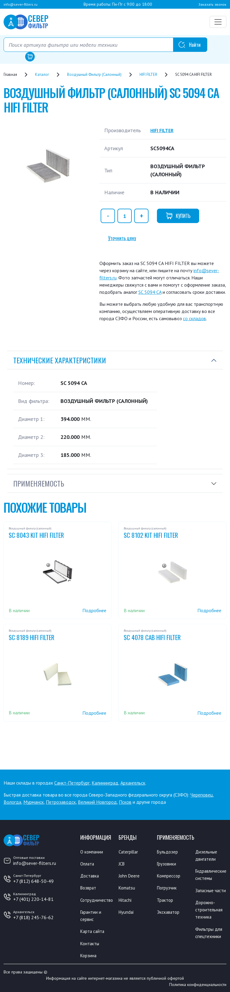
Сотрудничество (97, 900)
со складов (194, 318)
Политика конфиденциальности (197, 984)
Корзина (88, 955)
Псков (125, 802)
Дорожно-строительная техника (209, 916)
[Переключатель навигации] (218, 22)
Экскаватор (169, 912)
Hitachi (126, 900)
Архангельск (132, 783)
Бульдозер (168, 852)
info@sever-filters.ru (20, 4)
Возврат (89, 888)
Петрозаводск (61, 802)
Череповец (201, 795)
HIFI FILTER (163, 130)
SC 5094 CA (149, 292)
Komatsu (128, 888)
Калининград (105, 783)
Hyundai (126, 912)
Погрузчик (167, 888)
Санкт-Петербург (72, 783)
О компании (92, 852)
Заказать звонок (212, 4)
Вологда (12, 802)
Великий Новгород (97, 802)
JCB (122, 864)
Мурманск (33, 802)
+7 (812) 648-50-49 (33, 881)
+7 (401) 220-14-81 (33, 899)
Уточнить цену (122, 238)
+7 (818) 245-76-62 (33, 917)
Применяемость (38, 483)
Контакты (90, 943)
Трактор (165, 900)
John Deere (130, 876)
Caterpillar (129, 852)
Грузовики (167, 864)
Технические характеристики (59, 360)
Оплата (88, 864)
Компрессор (169, 876)
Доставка (90, 876)
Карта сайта (93, 931)
